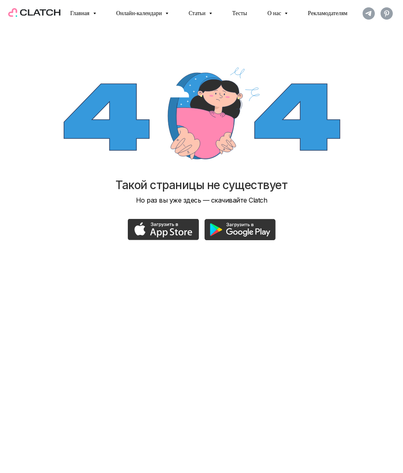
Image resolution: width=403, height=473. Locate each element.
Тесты (239, 13)
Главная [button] (80, 13)
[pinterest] (387, 13)
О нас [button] (275, 13)
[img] (163, 229)
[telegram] (369, 13)
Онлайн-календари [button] (139, 13)
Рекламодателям (327, 13)
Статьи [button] (198, 13)
